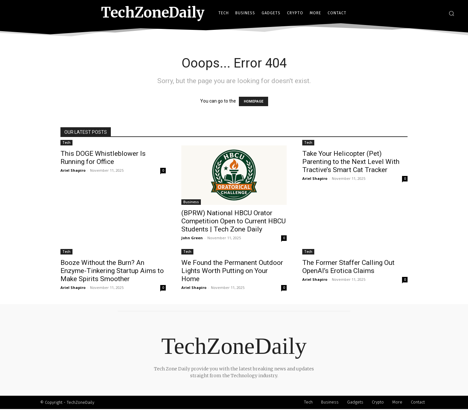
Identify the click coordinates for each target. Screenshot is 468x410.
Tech (66, 142)
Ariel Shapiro (72, 170)
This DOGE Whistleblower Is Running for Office (103, 158)
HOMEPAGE (253, 101)
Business (191, 202)
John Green (192, 237)
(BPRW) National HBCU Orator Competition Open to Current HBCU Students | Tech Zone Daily (233, 221)
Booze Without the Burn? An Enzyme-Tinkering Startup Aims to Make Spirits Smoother (112, 271)
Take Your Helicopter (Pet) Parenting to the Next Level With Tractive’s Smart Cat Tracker (350, 162)
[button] (451, 13)
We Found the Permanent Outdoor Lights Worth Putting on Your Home (232, 271)
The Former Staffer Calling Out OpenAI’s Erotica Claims (348, 267)
